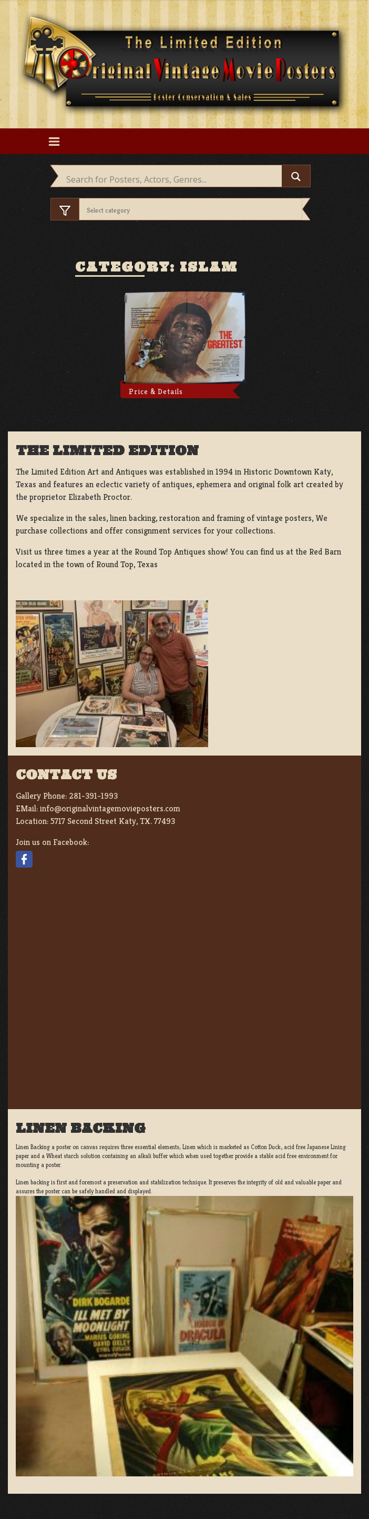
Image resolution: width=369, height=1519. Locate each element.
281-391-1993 (93, 795)
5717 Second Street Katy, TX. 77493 (112, 821)
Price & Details (156, 391)
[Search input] (172, 179)
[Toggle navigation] (54, 141)
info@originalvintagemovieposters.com (110, 808)
